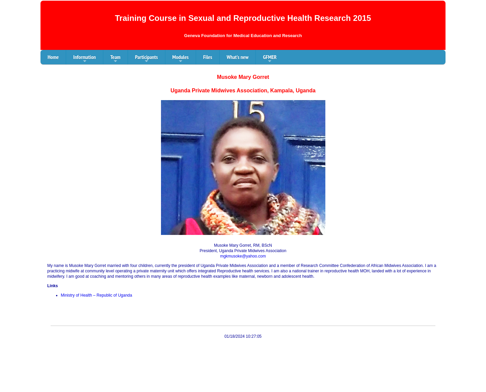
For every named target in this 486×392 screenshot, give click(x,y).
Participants (146, 59)
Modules (180, 59)
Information (84, 59)
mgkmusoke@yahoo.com (243, 256)
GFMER (269, 59)
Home (53, 57)
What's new (238, 57)
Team (115, 59)
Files (207, 57)
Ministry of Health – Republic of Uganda (96, 295)
